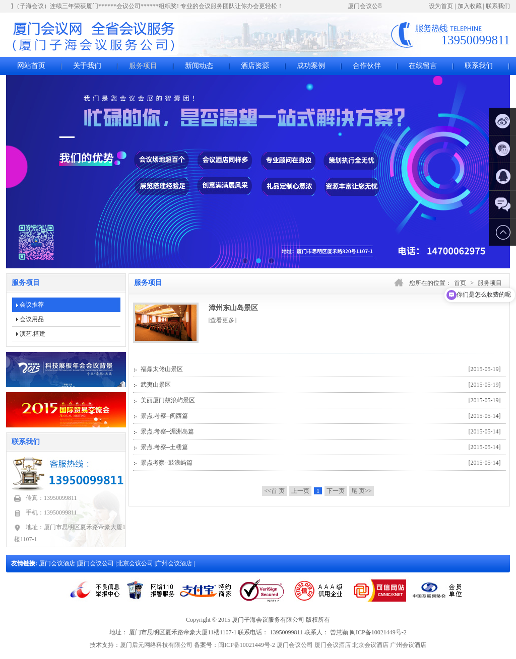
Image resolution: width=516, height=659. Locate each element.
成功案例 (311, 65)
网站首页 (31, 65)
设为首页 (441, 6)
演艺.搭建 (32, 333)
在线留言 (423, 65)
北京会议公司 (136, 563)
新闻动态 (199, 65)
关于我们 (87, 65)
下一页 (336, 490)
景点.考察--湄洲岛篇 (321, 431)
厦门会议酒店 (58, 563)
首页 (460, 282)
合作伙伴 (367, 65)
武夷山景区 (321, 384)
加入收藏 (470, 6)
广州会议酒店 (175, 563)
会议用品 (32, 319)
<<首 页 (274, 490)
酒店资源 (255, 65)
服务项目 (143, 65)
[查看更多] (223, 320)
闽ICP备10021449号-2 (246, 644)
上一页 (300, 490)
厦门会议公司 (96, 563)
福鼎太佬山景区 (321, 369)
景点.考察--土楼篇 (321, 447)
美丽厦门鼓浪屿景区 (321, 400)
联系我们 (498, 6)
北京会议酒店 (370, 644)
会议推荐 (32, 304)
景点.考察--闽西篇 (321, 415)
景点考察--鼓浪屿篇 (321, 462)
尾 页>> (361, 490)
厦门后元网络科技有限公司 (156, 644)
